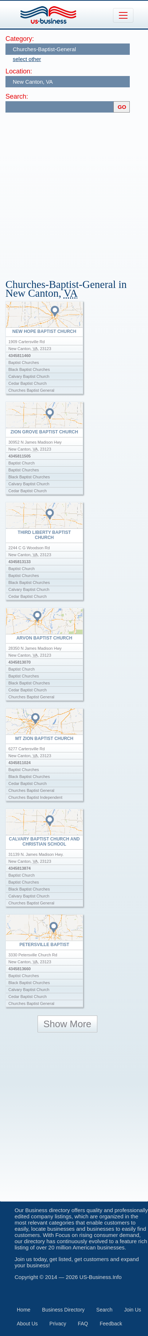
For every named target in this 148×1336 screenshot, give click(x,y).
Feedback (111, 1323)
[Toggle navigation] (123, 15)
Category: (19, 38)
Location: (18, 71)
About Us (27, 1323)
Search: (16, 96)
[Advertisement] (74, 192)
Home (23, 1310)
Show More (67, 1023)
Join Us (132, 1310)
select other (27, 59)
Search (104, 1310)
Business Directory (63, 1310)
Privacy (58, 1323)
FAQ (83, 1323)
